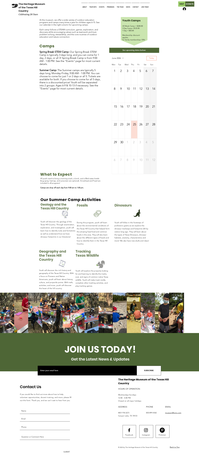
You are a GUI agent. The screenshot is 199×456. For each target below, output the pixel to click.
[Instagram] (146, 434)
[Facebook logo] (129, 430)
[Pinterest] (162, 434)
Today (151, 58)
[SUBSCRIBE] (149, 370)
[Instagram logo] (145, 430)
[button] (181, 4)
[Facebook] (129, 434)
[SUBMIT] (66, 452)
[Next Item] (179, 312)
